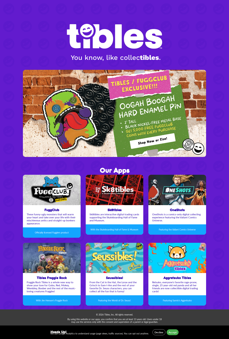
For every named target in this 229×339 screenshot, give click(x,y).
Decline (159, 332)
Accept (173, 332)
